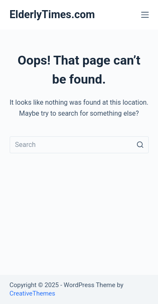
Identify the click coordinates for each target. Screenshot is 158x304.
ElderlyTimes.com (52, 14)
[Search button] (140, 144)
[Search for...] (79, 144)
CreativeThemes (33, 293)
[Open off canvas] (145, 15)
